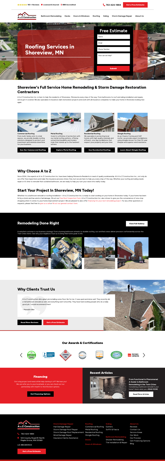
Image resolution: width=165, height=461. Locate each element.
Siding (106, 16)
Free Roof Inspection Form (70, 198)
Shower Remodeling (115, 439)
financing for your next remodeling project (104, 201)
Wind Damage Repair (62, 435)
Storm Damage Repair (122, 16)
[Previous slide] (21, 355)
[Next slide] (143, 355)
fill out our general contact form (64, 203)
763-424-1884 (112, 5)
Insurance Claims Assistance (65, 438)
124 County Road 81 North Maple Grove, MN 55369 (32, 439)
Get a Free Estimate (135, 5)
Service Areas (136, 432)
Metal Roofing (91, 429)
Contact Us (135, 429)
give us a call (45, 203)
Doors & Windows (81, 16)
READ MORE (153, 389)
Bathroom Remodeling (51, 16)
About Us (139, 16)
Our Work (134, 435)
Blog (132, 443)
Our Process (135, 438)
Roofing (96, 16)
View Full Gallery (136, 224)
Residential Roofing (94, 432)
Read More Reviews (29, 322)
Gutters (109, 427)
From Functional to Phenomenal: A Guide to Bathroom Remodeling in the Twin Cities (143, 382)
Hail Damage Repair (62, 427)
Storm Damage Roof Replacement (68, 432)
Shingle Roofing (92, 435)
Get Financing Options (40, 394)
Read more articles (141, 394)
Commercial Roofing (94, 427)
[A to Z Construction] (26, 19)
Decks (67, 16)
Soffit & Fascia (112, 429)
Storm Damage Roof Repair (65, 429)
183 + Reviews (28, 5)
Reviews (133, 427)
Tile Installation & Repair (116, 442)
